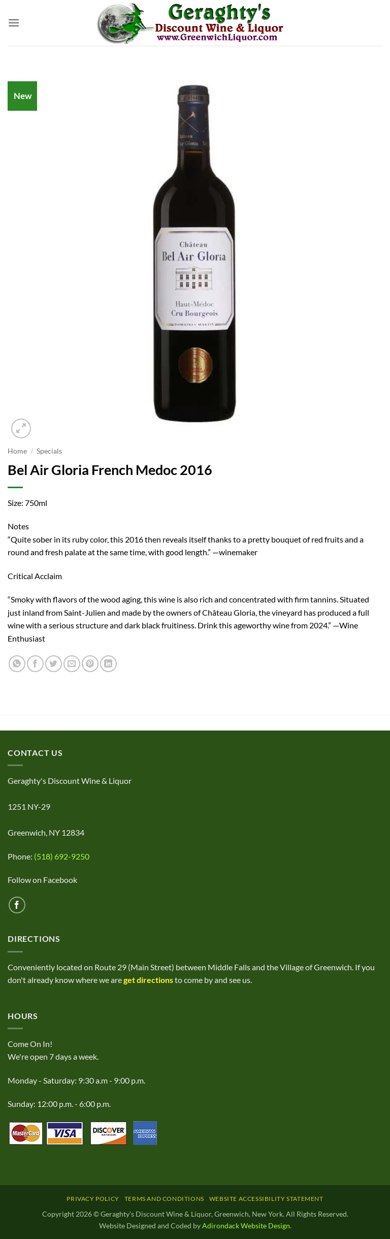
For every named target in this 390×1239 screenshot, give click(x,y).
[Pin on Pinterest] (90, 663)
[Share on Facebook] (35, 663)
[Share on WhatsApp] (17, 663)
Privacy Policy (93, 1198)
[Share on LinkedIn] (108, 663)
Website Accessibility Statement (266, 1198)
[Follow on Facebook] (17, 905)
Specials (49, 451)
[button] (14, 22)
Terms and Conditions (164, 1198)
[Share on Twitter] (53, 663)
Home (17, 451)
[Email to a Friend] (71, 663)
